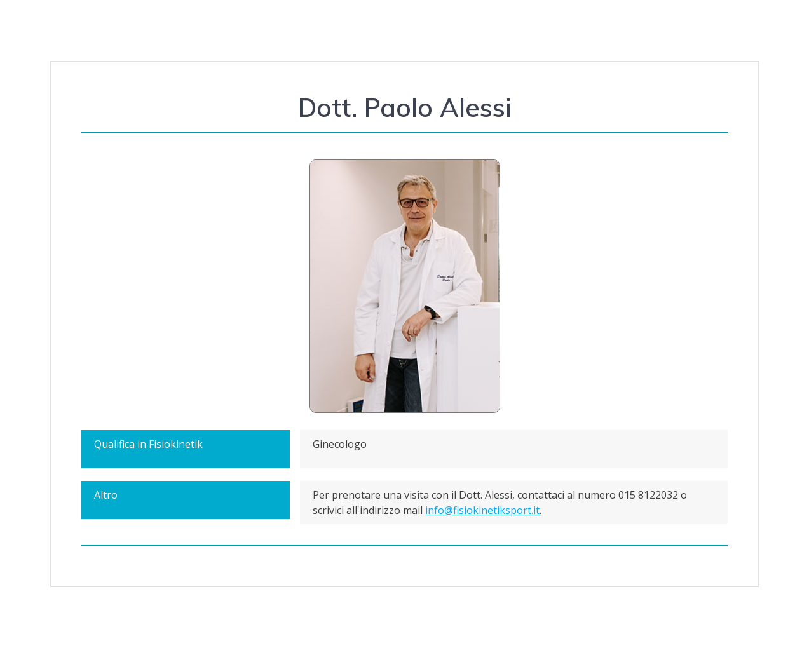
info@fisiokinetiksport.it (482, 510)
